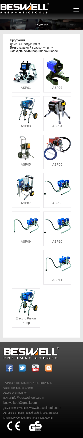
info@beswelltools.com (28, 397)
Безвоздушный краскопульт (29, 47)
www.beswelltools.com (45, 408)
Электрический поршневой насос (34, 51)
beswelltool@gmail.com (20, 402)
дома (13, 44)
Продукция (29, 44)
